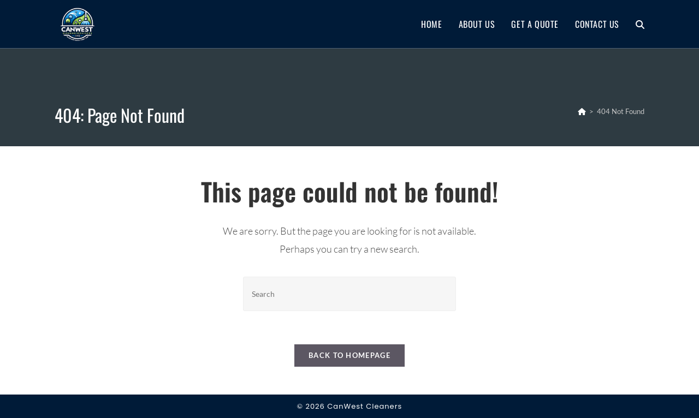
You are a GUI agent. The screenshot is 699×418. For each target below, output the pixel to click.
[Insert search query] (349, 294)
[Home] (582, 111)
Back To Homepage (349, 355)
